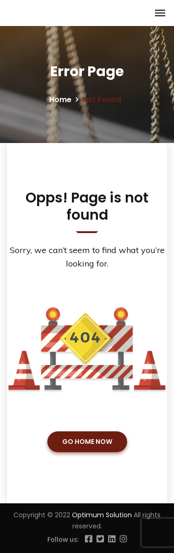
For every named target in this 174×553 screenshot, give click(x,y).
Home (60, 99)
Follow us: (63, 539)
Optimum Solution (103, 515)
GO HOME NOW (87, 441)
